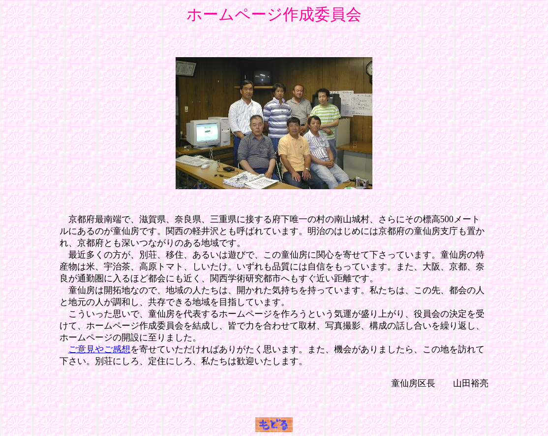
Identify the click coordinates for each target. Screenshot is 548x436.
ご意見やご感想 (99, 349)
